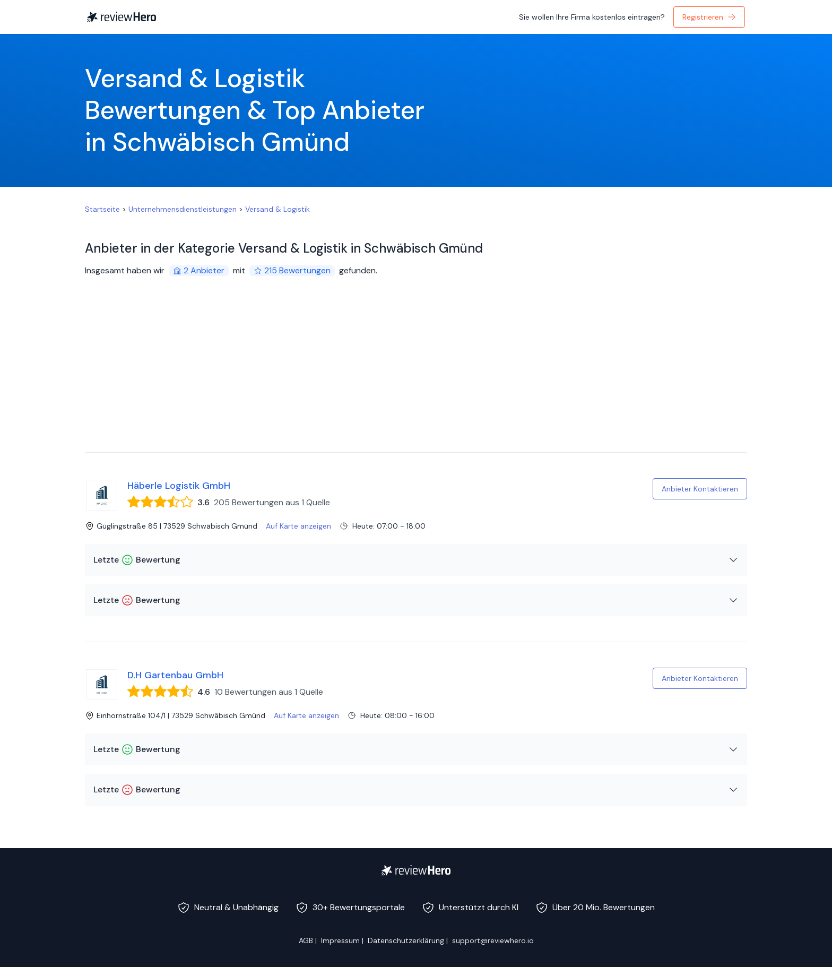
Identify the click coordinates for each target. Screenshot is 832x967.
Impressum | (342, 940)
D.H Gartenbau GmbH (175, 675)
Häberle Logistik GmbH (178, 485)
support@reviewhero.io (493, 940)
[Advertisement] (416, 372)
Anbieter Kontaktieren (700, 489)
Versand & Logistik (277, 209)
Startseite (102, 209)
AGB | (308, 940)
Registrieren (709, 17)
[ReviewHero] (416, 870)
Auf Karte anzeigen (298, 526)
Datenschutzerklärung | (408, 940)
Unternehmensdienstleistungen (182, 209)
